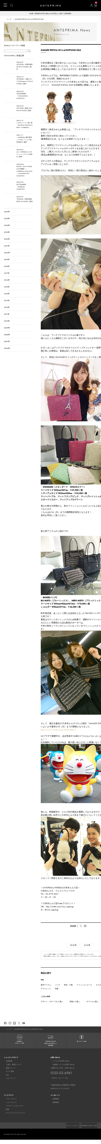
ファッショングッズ (84, 989)
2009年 (7, 332)
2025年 (7, 222)
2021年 (7, 250)
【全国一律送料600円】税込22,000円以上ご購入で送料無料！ (51, 14)
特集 (56, 993)
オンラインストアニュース (13, 1117)
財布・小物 (68, 989)
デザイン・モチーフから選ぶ (52, 1006)
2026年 (7, 216)
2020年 (7, 257)
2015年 (7, 291)
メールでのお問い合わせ (59, 1065)
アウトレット (46, 993)
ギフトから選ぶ (92, 1006)
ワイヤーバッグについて (12, 1110)
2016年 (7, 284)
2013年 (7, 304)
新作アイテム (46, 989)
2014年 (7, 298)
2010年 (7, 325)
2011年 (6, 318)
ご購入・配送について (12, 1069)
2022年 (7, 243)
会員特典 (7, 1065)
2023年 (7, 236)
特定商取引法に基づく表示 (87, 1130)
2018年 (7, 270)
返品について (8, 1072)
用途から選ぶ (75, 1006)
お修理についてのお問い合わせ (61, 1069)
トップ (9, 19)
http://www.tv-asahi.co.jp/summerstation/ (58, 734)
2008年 (7, 339)
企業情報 (53, 1103)
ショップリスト (9, 1107)
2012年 (7, 311)
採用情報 (53, 1107)
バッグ (57, 989)
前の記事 (73, 949)
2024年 (7, 229)
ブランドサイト (9, 1103)
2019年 (7, 263)
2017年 (7, 277)
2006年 (7, 352)
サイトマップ (8, 1083)
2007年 (7, 345)
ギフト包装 (8, 1076)
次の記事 (87, 949)
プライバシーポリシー (68, 1130)
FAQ (5, 1079)
